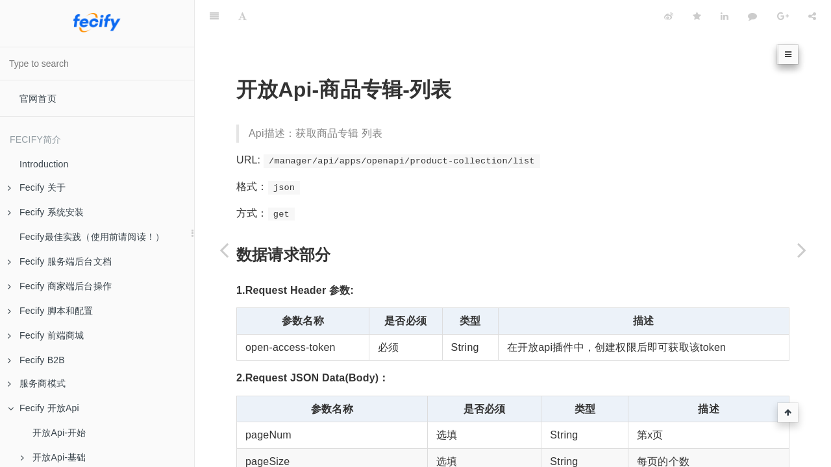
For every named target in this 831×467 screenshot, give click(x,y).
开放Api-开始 (59, 432)
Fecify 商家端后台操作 (60, 286)
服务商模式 (37, 383)
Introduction (44, 164)
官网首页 (37, 98)
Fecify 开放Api (43, 408)
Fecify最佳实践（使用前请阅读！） (91, 237)
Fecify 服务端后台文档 (60, 261)
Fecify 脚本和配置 (50, 310)
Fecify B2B (36, 360)
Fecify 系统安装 (46, 212)
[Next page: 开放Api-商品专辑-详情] (802, 249)
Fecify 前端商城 (46, 335)
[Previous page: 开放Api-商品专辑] (224, 249)
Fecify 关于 (37, 187)
